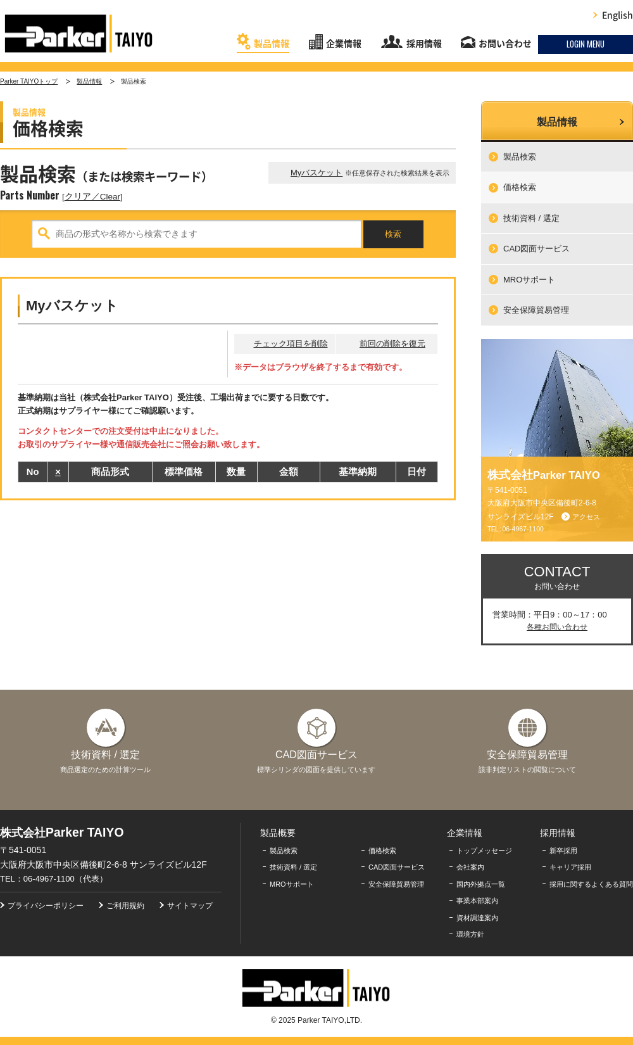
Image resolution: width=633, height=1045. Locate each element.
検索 (393, 234)
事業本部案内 (477, 900)
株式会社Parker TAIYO (79, 34)
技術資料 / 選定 (531, 218)
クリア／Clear (92, 196)
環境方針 (470, 934)
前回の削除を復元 (392, 343)
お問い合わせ (505, 43)
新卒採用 (563, 850)
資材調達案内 (477, 918)
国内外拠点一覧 (480, 884)
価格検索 (519, 187)
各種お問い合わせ (557, 627)
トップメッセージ (484, 850)
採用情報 (424, 43)
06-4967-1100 (522, 529)
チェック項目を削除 (291, 343)
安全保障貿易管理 (536, 310)
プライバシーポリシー (46, 905)
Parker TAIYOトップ (29, 81)
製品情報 (271, 43)
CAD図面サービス (536, 248)
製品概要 (278, 833)
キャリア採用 (570, 867)
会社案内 (470, 867)
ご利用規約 (125, 905)
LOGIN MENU (586, 43)
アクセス (586, 517)
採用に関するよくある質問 (591, 884)
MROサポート (529, 279)
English (617, 15)
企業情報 (343, 43)
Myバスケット (316, 172)
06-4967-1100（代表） (65, 879)
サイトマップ (190, 905)
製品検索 (519, 157)
